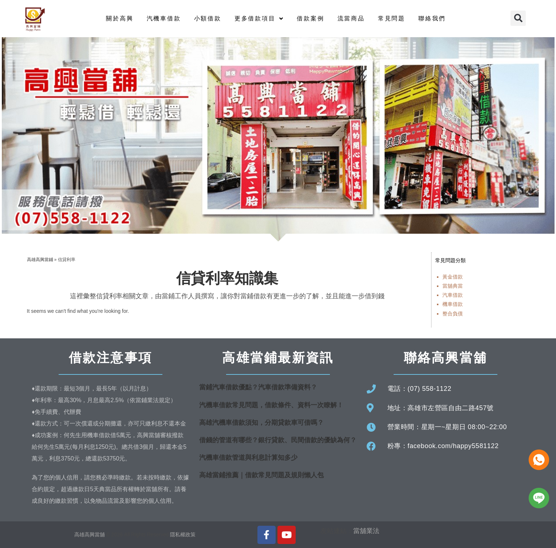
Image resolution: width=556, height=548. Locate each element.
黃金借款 (452, 277)
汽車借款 (452, 295)
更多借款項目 (259, 18)
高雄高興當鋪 (40, 259)
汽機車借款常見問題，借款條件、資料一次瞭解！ (271, 405)
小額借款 (207, 18)
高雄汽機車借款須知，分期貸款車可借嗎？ (261, 422)
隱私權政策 (183, 534)
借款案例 (310, 18)
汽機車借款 (164, 18)
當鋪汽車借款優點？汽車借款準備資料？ (258, 387)
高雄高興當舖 (90, 534)
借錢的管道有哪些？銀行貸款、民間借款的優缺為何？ (277, 440)
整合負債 (452, 313)
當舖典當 (452, 286)
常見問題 (391, 18)
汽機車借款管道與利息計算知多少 (248, 457)
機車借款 (452, 304)
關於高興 (119, 18)
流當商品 (351, 18)
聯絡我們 (432, 18)
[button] (518, 18)
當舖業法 (366, 531)
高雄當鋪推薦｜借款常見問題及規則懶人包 (261, 475)
